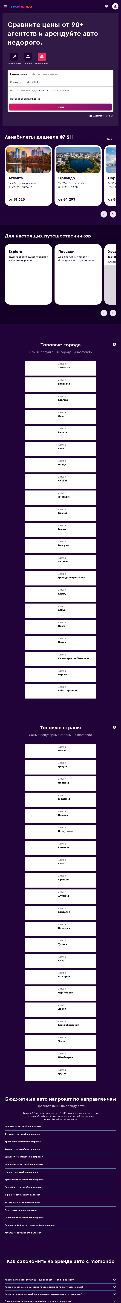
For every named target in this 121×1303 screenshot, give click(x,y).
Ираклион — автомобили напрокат (24, 1180)
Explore (15, 252)
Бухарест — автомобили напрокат (24, 1157)
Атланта (16, 178)
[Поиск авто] (42, 57)
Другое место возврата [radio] (45, 74)
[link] (110, 139)
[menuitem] (14, 59)
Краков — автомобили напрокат (23, 1142)
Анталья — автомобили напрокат (23, 1233)
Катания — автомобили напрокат (23, 1203)
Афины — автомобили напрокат (22, 1150)
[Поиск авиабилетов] (14, 57)
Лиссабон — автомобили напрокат (24, 1188)
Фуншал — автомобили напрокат (23, 1134)
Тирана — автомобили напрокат (22, 1195)
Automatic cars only (103, 116)
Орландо (66, 179)
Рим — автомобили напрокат (21, 1210)
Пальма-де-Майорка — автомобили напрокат (30, 1226)
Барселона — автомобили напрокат (24, 1165)
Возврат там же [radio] (18, 74)
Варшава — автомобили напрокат (23, 1127)
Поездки (66, 253)
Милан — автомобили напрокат (22, 1172)
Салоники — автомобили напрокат (24, 1218)
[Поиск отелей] (28, 57)
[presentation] (114, 345)
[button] (5, 6)
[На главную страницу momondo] (21, 6)
